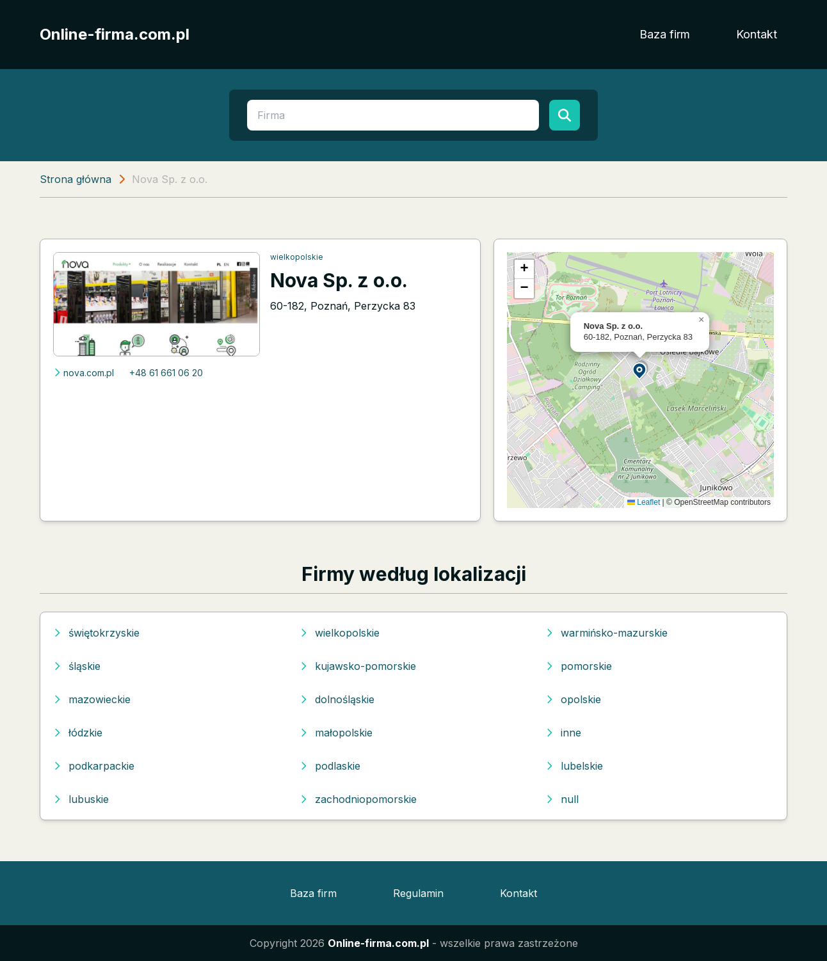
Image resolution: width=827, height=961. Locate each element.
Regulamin (418, 893)
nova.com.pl (83, 372)
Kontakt (756, 34)
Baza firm (664, 34)
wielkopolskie (296, 257)
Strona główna (75, 179)
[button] (640, 370)
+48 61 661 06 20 (166, 372)
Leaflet (643, 502)
